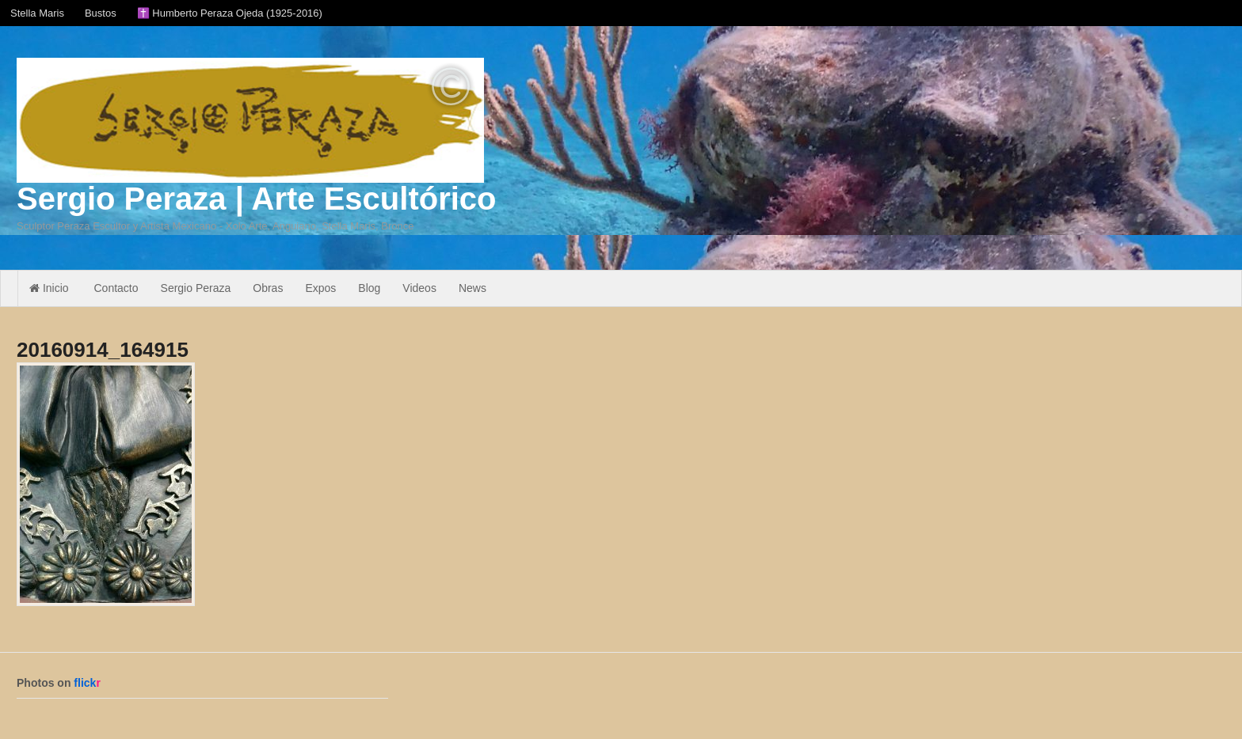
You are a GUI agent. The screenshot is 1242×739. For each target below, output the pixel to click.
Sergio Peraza (196, 288)
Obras (268, 288)
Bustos (100, 13)
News (472, 288)
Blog (369, 288)
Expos (320, 288)
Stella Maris (37, 13)
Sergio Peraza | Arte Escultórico (256, 198)
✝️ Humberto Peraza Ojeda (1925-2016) (229, 13)
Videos (419, 288)
